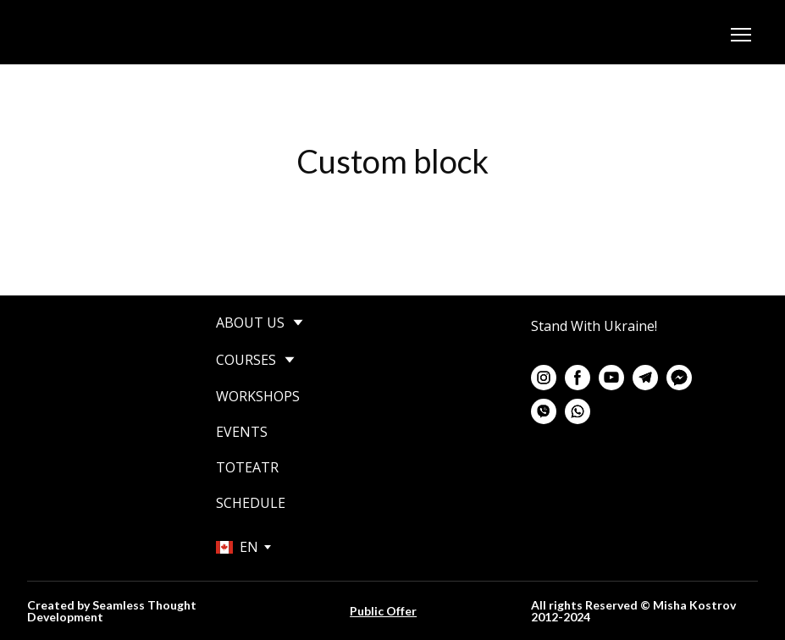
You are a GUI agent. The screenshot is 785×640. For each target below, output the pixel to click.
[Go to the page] (117, 34)
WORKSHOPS (258, 396)
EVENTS (242, 431)
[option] (237, 547)
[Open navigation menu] (741, 35)
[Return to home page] (83, 368)
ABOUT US (250, 322)
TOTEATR (247, 467)
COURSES (246, 359)
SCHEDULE (250, 503)
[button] (543, 377)
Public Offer (383, 611)
